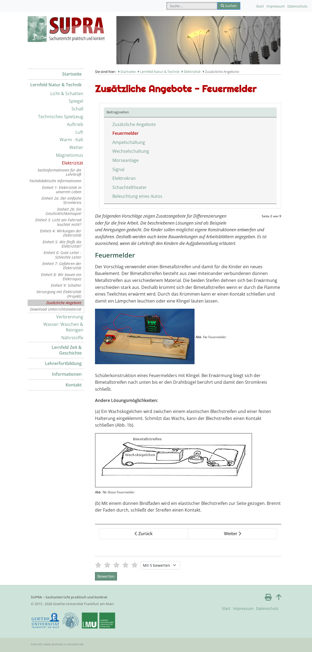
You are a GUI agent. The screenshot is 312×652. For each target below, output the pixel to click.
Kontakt (74, 385)
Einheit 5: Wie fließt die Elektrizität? (62, 244)
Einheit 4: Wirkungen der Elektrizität (60, 233)
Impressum (276, 6)
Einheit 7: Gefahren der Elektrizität (61, 265)
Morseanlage (125, 160)
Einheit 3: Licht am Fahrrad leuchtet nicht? (58, 222)
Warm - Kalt (71, 140)
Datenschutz (297, 6)
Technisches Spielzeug (60, 117)
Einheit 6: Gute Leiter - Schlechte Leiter (62, 254)
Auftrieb (75, 124)
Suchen (229, 5)
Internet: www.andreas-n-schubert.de (57, 644)
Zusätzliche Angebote (63, 302)
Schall (77, 109)
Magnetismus (69, 155)
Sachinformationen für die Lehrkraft (59, 172)
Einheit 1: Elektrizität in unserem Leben (61, 189)
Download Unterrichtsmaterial (55, 309)
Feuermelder (125, 133)
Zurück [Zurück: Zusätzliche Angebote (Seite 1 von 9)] (144, 533)
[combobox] (192, 6)
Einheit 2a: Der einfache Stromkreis (61, 200)
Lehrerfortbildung (63, 363)
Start (260, 6)
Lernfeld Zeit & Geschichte (67, 350)
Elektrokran (124, 178)
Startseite (72, 74)
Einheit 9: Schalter (66, 285)
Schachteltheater (129, 187)
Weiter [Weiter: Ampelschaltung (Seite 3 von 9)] (232, 533)
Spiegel (76, 101)
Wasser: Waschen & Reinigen (63, 327)
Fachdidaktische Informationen (55, 180)
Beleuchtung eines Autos (137, 196)
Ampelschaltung (128, 142)
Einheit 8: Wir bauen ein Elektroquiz (61, 276)
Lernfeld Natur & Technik (56, 85)
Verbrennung (69, 317)
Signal (118, 169)
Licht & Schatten (66, 93)
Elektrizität (72, 163)
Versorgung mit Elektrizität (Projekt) (58, 294)
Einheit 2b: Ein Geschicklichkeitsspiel (63, 211)
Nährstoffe (72, 338)
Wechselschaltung (130, 151)
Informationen (67, 374)
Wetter (76, 147)
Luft (79, 132)
